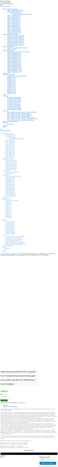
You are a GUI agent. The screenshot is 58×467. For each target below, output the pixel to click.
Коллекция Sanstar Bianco (14, 106)
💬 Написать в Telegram (47, 463)
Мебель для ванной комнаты (10, 121)
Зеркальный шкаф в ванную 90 (15, 45)
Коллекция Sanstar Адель (14, 104)
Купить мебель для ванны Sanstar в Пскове (18, 116)
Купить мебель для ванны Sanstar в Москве (18, 113)
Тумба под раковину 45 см (14, 54)
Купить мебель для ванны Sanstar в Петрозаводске (20, 117)
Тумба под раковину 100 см (14, 68)
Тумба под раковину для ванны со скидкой (18, 52)
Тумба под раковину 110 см (14, 70)
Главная (3, 253)
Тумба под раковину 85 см (14, 65)
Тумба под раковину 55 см (14, 57)
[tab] (30, 414)
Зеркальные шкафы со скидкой (15, 35)
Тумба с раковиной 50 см (13, 17)
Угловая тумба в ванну (16, 13)
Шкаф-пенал (6, 73)
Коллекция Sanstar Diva (13, 102)
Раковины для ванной (9, 74)
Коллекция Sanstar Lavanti (14, 101)
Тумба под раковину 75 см (14, 62)
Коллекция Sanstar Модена (14, 108)
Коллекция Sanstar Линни (14, 100)
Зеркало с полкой (12, 49)
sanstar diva (22, 411)
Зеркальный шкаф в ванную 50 (15, 38)
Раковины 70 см (11, 85)
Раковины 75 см (11, 86)
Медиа (5, 127)
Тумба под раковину (8, 50)
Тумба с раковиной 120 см (14, 33)
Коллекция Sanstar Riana (13, 105)
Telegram (26, 451)
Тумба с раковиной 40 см (13, 11)
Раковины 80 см (11, 88)
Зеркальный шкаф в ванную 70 (15, 42)
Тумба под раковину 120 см (14, 72)
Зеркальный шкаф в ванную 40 (15, 37)
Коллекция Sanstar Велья (14, 98)
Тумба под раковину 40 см (14, 53)
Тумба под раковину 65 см (14, 60)
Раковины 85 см (11, 89)
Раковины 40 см (11, 77)
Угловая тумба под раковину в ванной (22, 14)
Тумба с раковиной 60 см (13, 19)
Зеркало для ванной (8, 46)
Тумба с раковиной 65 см (13, 21)
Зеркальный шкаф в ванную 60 (15, 41)
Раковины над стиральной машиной (16, 76)
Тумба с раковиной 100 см (14, 29)
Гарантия (5, 125)
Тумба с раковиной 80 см (13, 25)
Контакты (5, 123)
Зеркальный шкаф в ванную (10, 34)
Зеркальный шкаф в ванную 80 (15, 43)
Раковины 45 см (11, 78)
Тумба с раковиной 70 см (13, 22)
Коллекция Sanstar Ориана (14, 97)
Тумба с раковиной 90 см (13, 27)
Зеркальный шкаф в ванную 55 (15, 39)
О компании (10, 124)
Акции (4, 94)
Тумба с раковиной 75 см (13, 23)
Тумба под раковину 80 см (14, 64)
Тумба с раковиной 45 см (13, 15)
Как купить (6, 110)
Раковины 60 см (11, 82)
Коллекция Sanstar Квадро (14, 109)
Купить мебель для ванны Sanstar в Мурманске (19, 115)
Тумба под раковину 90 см (14, 66)
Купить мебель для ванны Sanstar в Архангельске (20, 120)
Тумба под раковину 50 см (14, 56)
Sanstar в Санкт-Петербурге (10, 415)
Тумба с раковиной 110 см (14, 31)
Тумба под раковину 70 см (14, 61)
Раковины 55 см (11, 81)
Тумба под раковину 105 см (14, 69)
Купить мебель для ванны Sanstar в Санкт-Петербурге (21, 112)
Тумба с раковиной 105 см (14, 30)
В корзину (4, 409)
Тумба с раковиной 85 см (13, 26)
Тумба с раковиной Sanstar (10, 9)
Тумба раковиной (6, 6)
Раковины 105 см (11, 93)
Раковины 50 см (11, 80)
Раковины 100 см (11, 92)
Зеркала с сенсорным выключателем (17, 47)
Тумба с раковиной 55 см (13, 18)
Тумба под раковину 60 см (14, 58)
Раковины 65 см (11, 84)
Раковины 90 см (11, 90)
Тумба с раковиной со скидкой (15, 10)
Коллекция (6, 96)
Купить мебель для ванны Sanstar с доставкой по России (22, 119)
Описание (5, 414)
